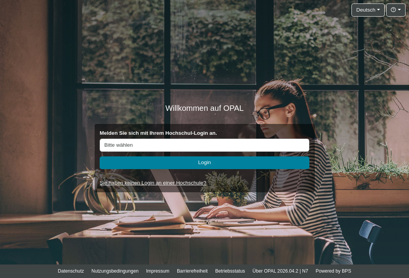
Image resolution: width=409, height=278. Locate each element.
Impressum (157, 271)
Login (204, 162)
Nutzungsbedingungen (115, 271)
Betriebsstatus (230, 271)
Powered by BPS (333, 271)
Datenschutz (71, 271)
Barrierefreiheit (192, 271)
